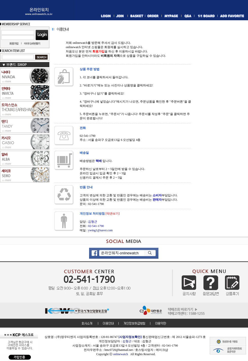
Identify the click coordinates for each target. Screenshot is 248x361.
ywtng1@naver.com (100, 230)
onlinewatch (121, 354)
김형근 (127, 341)
